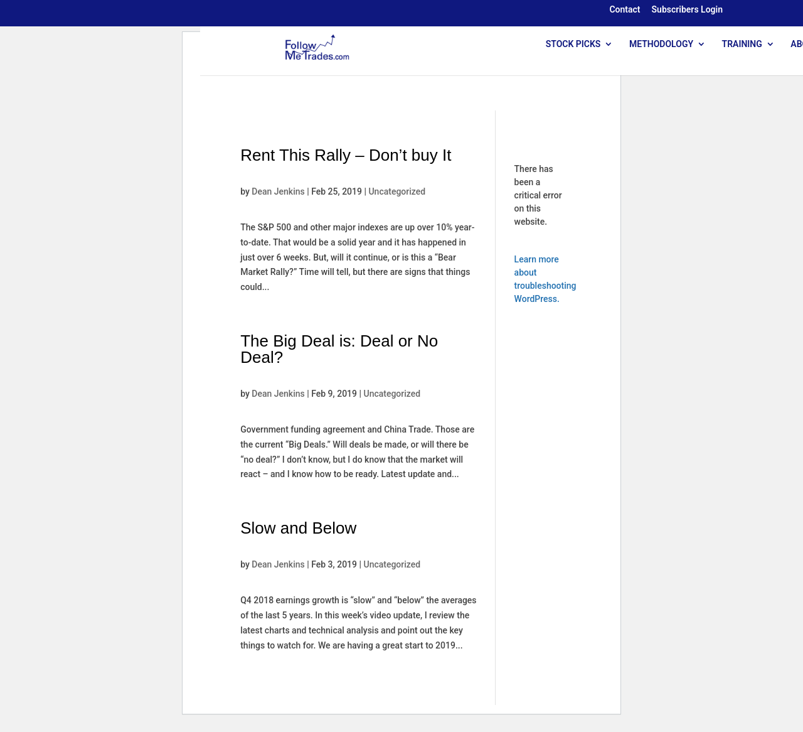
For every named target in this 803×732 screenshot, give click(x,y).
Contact (624, 10)
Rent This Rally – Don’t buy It (345, 155)
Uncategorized (396, 191)
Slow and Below (298, 528)
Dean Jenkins (278, 191)
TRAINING (742, 44)
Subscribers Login (687, 10)
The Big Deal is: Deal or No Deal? (339, 349)
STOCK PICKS (573, 44)
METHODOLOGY (661, 44)
